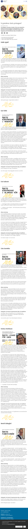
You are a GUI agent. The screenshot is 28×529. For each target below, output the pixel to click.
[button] (26, 1)
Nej (24, 526)
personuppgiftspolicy (11, 524)
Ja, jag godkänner (19, 526)
